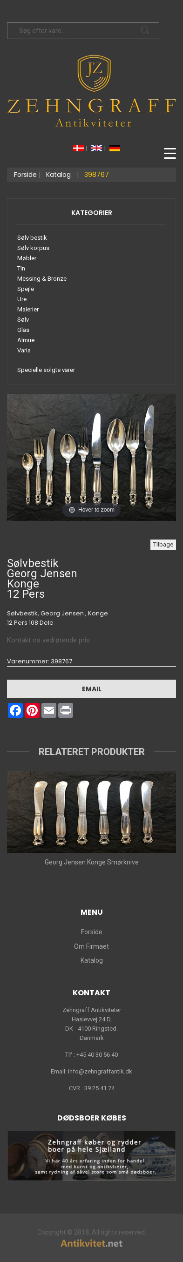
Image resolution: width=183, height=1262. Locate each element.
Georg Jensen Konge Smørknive (92, 862)
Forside (25, 174)
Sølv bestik (32, 237)
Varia (24, 350)
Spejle (25, 288)
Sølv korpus (33, 247)
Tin (21, 268)
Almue (25, 340)
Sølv (23, 319)
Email (92, 689)
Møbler (26, 258)
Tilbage (163, 544)
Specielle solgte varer (46, 369)
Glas (23, 329)
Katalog (58, 174)
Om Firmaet (91, 946)
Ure (22, 299)
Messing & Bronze (42, 278)
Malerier (28, 309)
